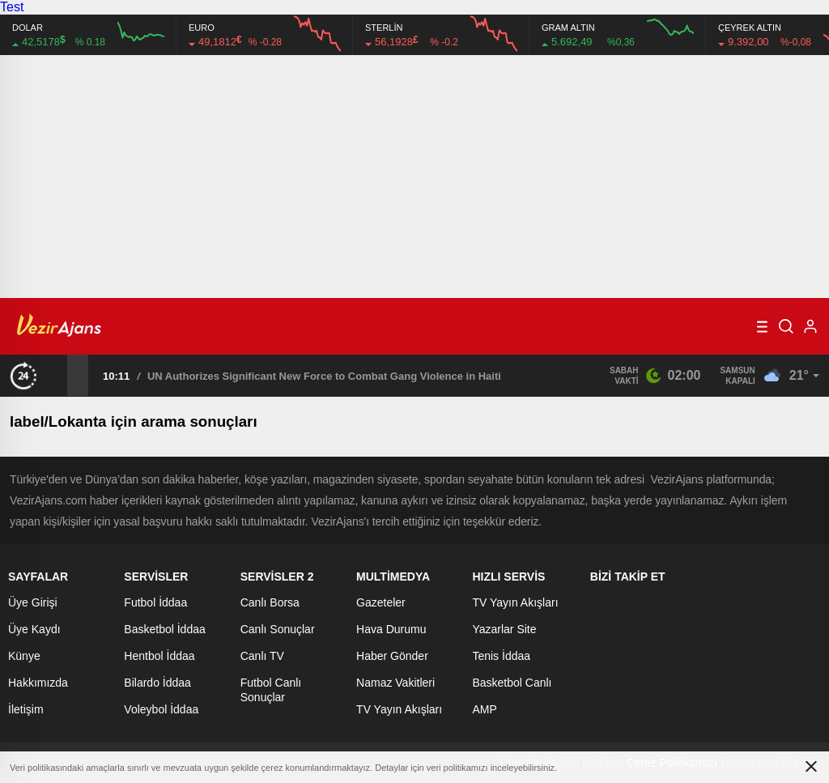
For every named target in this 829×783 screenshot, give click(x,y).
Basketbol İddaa (164, 629)
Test (11, 7)
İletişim (26, 709)
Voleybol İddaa (161, 709)
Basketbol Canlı (511, 682)
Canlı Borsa (270, 602)
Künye (24, 655)
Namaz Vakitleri (395, 682)
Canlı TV (262, 655)
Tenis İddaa (501, 655)
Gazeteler (381, 602)
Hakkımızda (38, 682)
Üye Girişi (32, 602)
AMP (484, 709)
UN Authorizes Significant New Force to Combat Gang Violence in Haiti (324, 376)
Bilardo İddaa (157, 682)
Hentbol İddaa (159, 655)
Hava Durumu (391, 629)
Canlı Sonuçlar (277, 629)
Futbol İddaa (155, 602)
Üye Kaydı (34, 629)
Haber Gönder (392, 655)
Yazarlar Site (504, 629)
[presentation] (56, 375)
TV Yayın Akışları (399, 709)
